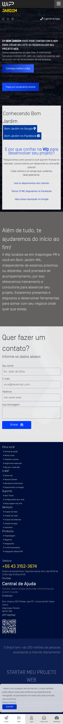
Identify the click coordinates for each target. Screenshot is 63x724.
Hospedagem (9, 536)
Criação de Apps (10, 523)
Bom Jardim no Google (20, 128)
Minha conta (8, 455)
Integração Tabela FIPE (13, 551)
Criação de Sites (10, 512)
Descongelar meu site (12, 503)
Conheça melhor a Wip (18, 68)
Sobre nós (7, 475)
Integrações (8, 543)
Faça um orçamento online (20, 86)
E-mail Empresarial (11, 547)
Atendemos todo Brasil (13, 483)
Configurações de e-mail (13, 499)
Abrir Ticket (8, 495)
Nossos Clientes (10, 479)
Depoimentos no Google (13, 487)
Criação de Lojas (10, 516)
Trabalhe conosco (11, 459)
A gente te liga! (50, 18)
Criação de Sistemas (12, 519)
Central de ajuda (10, 451)
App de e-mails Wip (11, 467)
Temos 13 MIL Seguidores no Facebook (31, 191)
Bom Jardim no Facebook (22, 136)
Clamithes (7, 527)
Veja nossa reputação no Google (31, 199)
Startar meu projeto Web (31, 676)
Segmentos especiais (12, 463)
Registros (7, 540)
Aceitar (9, 707)
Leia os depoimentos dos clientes (31, 183)
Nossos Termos (9, 702)
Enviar (16, 424)
